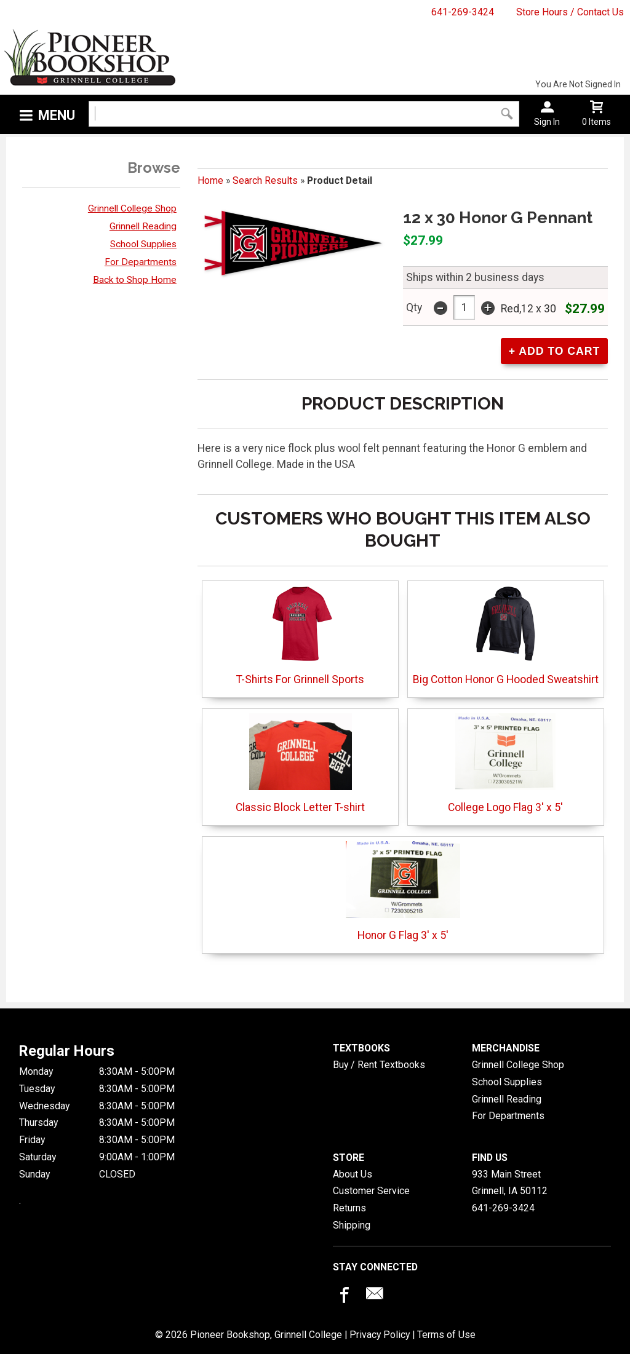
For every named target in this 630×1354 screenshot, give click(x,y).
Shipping (351, 1225)
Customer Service (371, 1191)
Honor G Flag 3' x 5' (403, 891)
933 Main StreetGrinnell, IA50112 (510, 1182)
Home (210, 180)
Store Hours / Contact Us (570, 12)
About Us (352, 1174)
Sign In (547, 122)
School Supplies (143, 244)
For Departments (141, 261)
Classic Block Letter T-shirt (300, 763)
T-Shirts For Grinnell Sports (300, 635)
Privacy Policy (379, 1334)
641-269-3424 (462, 12)
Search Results (265, 180)
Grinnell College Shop (132, 208)
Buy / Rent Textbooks (379, 1065)
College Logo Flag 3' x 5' (505, 763)
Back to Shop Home (135, 279)
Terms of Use (446, 1334)
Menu (56, 115)
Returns (349, 1208)
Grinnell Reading (143, 226)
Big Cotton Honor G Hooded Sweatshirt (506, 635)
